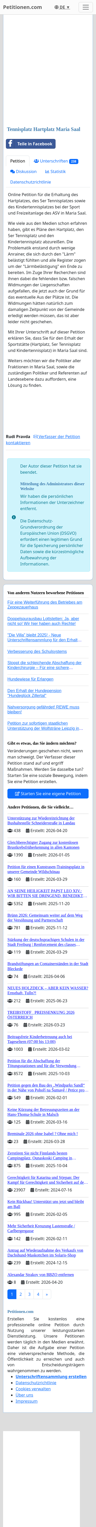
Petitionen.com (22, 7)
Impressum (27, 1401)
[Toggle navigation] (86, 7)
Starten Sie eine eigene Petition (48, 793)
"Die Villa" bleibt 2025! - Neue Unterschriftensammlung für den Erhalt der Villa (42, 640)
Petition (17, 161)
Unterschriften (56, 161)
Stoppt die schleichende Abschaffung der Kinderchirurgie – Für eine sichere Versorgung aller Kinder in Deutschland (44, 668)
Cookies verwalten (33, 1389)
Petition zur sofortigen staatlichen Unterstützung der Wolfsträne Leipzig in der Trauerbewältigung (43, 728)
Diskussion (23, 171)
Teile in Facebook (29, 143)
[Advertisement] (48, 71)
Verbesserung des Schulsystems (37, 651)
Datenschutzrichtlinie (30, 182)
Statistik (55, 171)
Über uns (24, 1395)
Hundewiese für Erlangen (30, 679)
